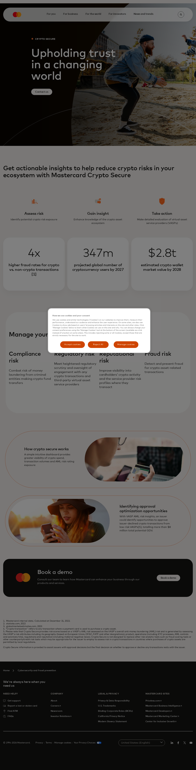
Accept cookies (72, 345)
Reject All (98, 345)
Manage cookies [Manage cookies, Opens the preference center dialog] (126, 345)
